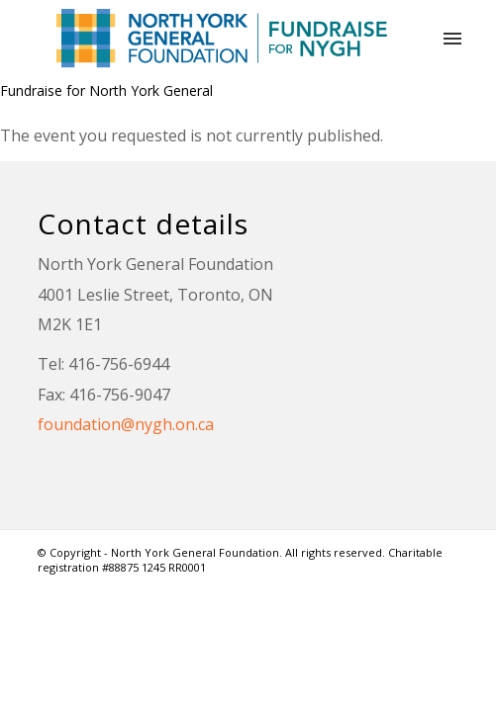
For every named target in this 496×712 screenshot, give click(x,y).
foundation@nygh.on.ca (126, 424)
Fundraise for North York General (106, 90)
